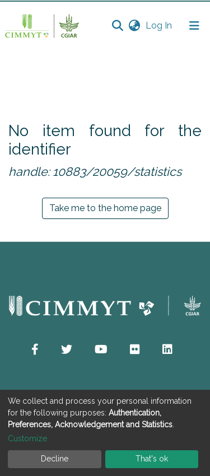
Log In (160, 25)
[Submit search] (117, 25)
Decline (54, 458)
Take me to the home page (105, 208)
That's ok (152, 458)
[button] (134, 25)
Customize (27, 438)
